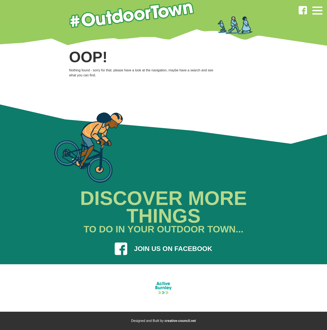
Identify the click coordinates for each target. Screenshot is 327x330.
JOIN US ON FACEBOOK (163, 249)
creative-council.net (180, 321)
